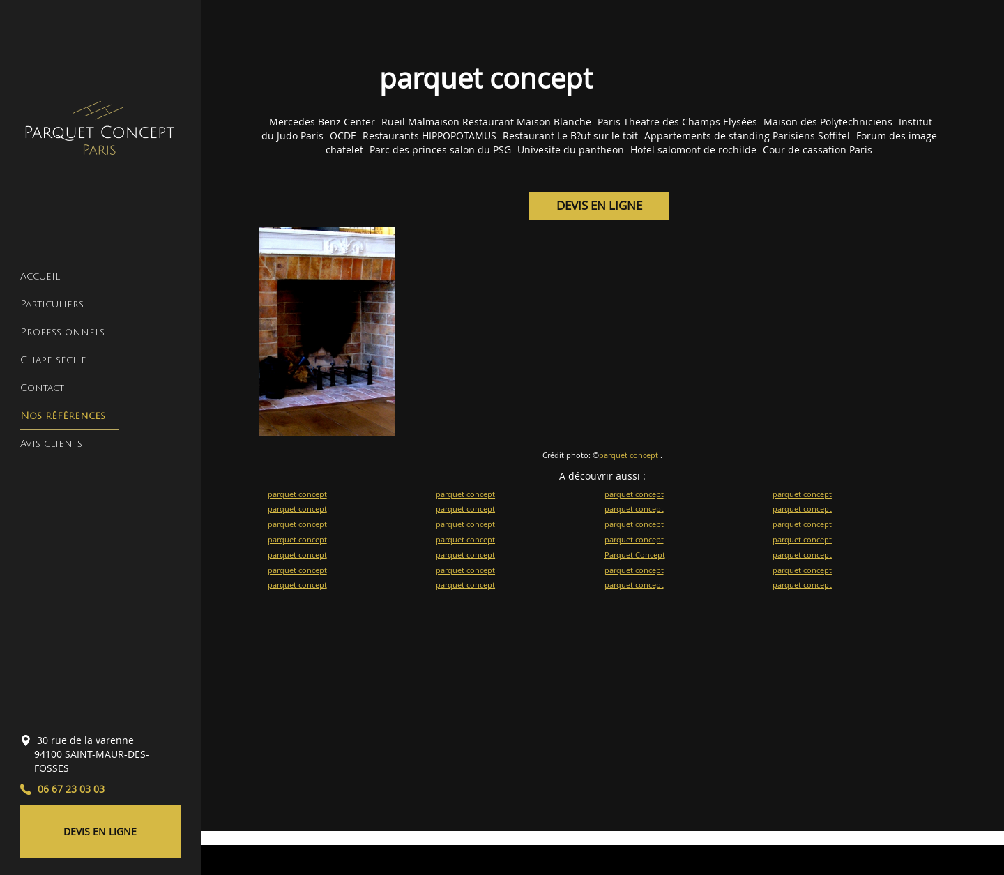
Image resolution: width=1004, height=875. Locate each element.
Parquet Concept (634, 554)
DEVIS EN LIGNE (100, 831)
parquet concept (628, 455)
